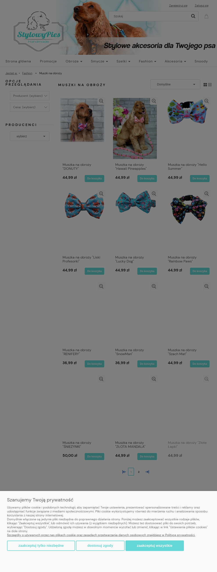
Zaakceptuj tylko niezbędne (41, 545)
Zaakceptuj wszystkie (154, 545)
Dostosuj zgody (100, 545)
